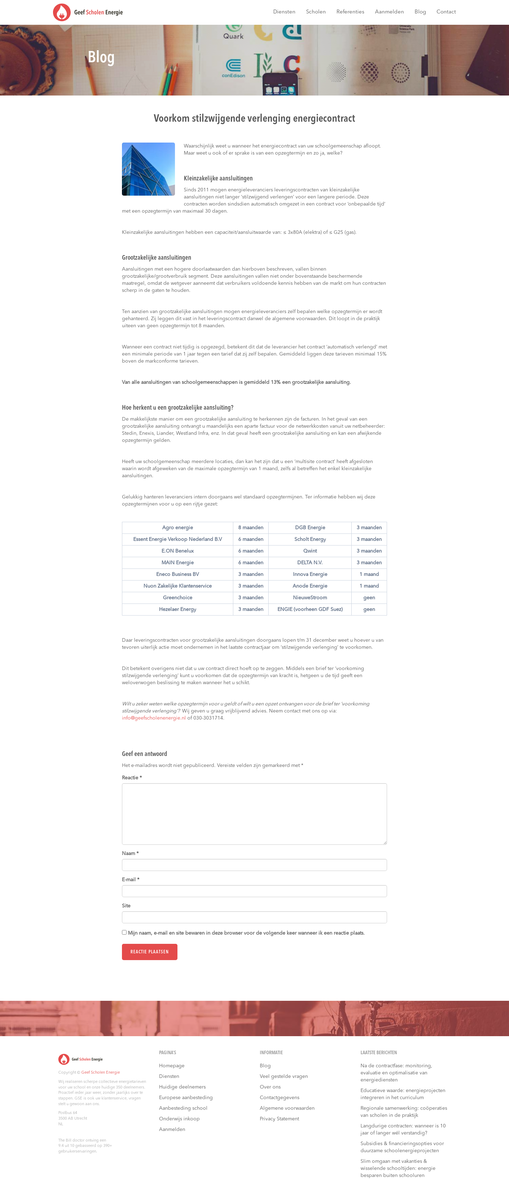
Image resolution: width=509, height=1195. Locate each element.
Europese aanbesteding (186, 1097)
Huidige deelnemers (182, 1087)
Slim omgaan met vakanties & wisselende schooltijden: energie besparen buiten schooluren (398, 1168)
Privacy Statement (279, 1118)
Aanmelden (389, 12)
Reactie (132, 777)
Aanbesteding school (183, 1108)
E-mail (130, 879)
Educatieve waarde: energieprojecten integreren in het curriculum (403, 1094)
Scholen (316, 12)
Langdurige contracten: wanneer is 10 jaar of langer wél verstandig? (403, 1130)
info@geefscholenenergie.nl (154, 718)
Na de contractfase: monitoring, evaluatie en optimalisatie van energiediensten (396, 1073)
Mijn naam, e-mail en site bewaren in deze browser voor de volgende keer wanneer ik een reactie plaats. (246, 933)
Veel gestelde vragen (284, 1076)
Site (126, 906)
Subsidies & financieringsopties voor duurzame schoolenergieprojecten (402, 1147)
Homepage (172, 1065)
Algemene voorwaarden (287, 1108)
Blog (420, 12)
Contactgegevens (279, 1097)
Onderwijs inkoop (179, 1118)
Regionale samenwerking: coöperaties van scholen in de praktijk (404, 1112)
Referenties (350, 12)
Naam (130, 853)
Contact (446, 12)
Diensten (284, 12)
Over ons (270, 1087)
